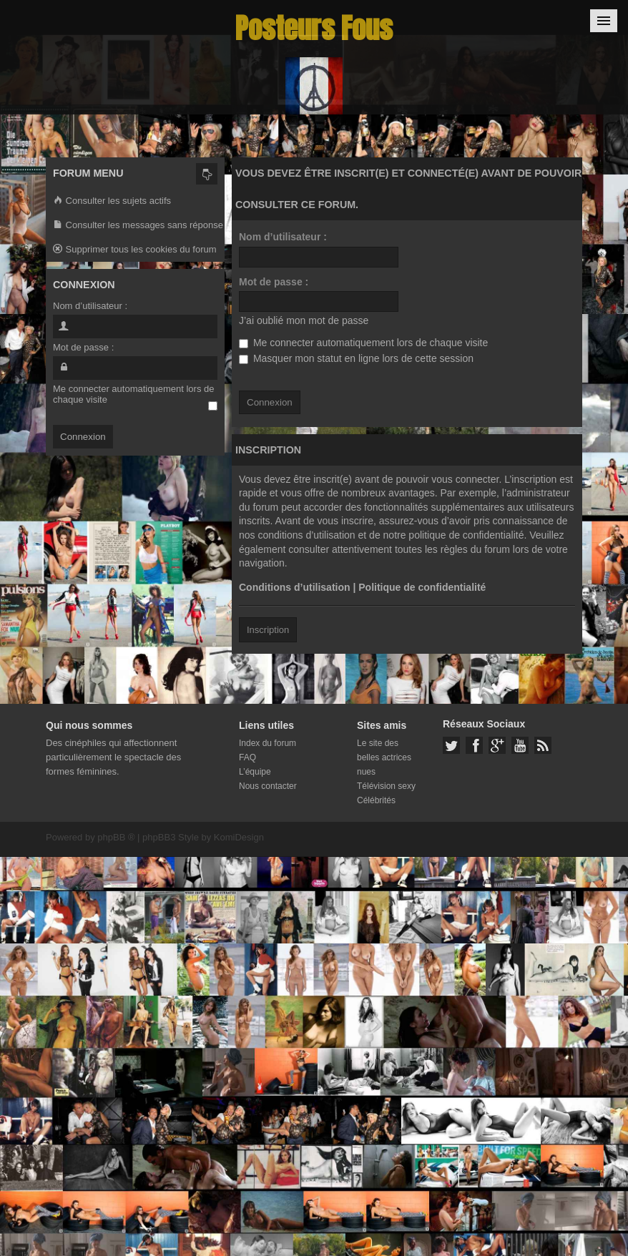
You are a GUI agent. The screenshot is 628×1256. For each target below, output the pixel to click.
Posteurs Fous (314, 28)
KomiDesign (239, 837)
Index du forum (267, 743)
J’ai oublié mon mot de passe (303, 320)
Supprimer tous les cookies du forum (135, 250)
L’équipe (255, 772)
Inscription (268, 629)
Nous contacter (268, 786)
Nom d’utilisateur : (283, 236)
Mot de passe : (273, 282)
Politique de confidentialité (422, 587)
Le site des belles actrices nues (384, 757)
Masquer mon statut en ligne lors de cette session (356, 358)
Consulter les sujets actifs (112, 201)
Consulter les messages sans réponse (138, 226)
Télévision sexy (386, 786)
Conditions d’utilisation (294, 587)
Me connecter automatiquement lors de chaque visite (363, 342)
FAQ (247, 757)
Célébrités (376, 800)
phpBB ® (115, 837)
